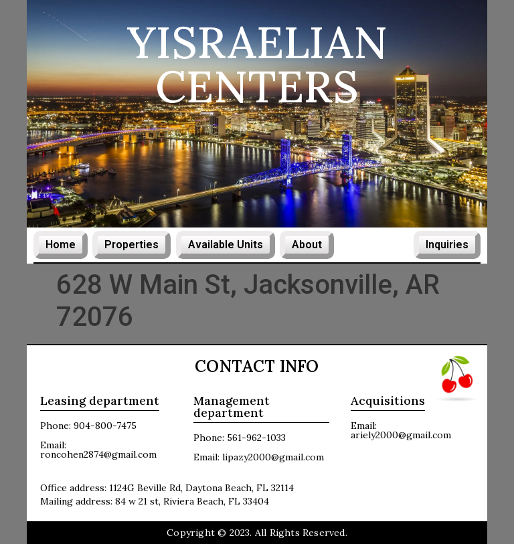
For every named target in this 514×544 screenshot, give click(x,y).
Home (61, 244)
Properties (132, 244)
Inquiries (447, 244)
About (307, 244)
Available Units (224, 244)
